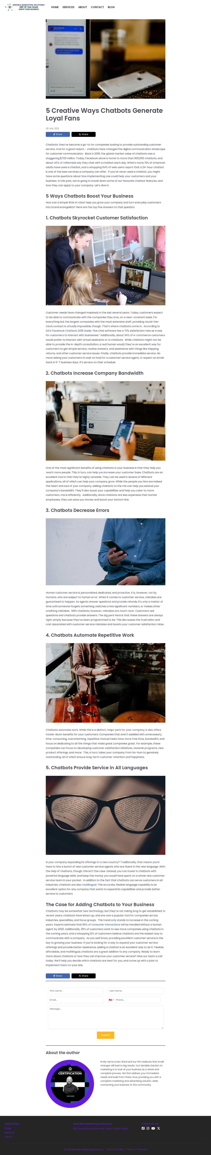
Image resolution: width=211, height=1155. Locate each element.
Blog (111, 7)
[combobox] (111, 1000)
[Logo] (25, 7)
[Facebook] (143, 1128)
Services (68, 7)
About (82, 7)
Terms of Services (137, 1149)
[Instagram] (148, 1128)
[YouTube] (154, 1128)
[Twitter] (160, 1128)
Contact (97, 7)
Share (59, 134)
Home (55, 7)
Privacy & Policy (115, 1149)
